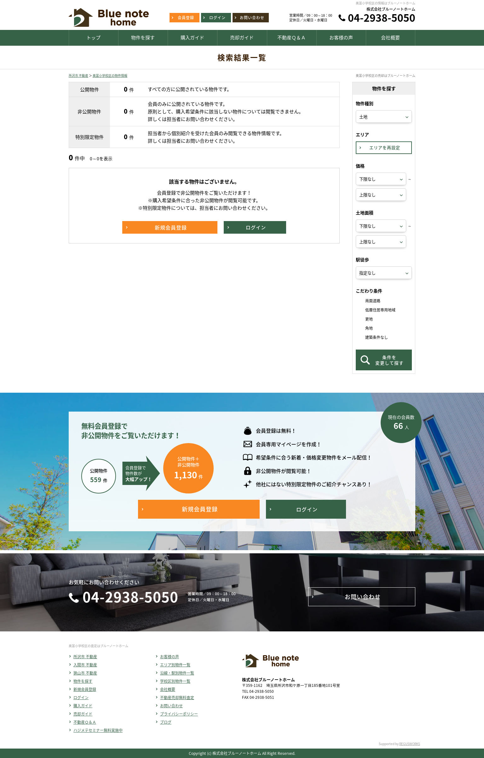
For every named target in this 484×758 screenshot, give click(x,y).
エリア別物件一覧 (175, 665)
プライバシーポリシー (179, 714)
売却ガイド (82, 714)
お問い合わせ (171, 706)
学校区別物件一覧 (175, 681)
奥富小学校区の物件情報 (110, 75)
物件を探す (82, 681)
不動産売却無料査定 (177, 697)
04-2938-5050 (381, 17)
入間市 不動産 (85, 665)
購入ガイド (82, 706)
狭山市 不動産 (85, 673)
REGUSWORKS (409, 743)
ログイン (81, 697)
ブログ (165, 722)
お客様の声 (169, 656)
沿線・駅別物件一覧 (177, 673)
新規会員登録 (84, 689)
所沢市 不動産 (78, 75)
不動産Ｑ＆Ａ (84, 722)
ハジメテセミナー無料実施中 (98, 730)
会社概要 (167, 689)
